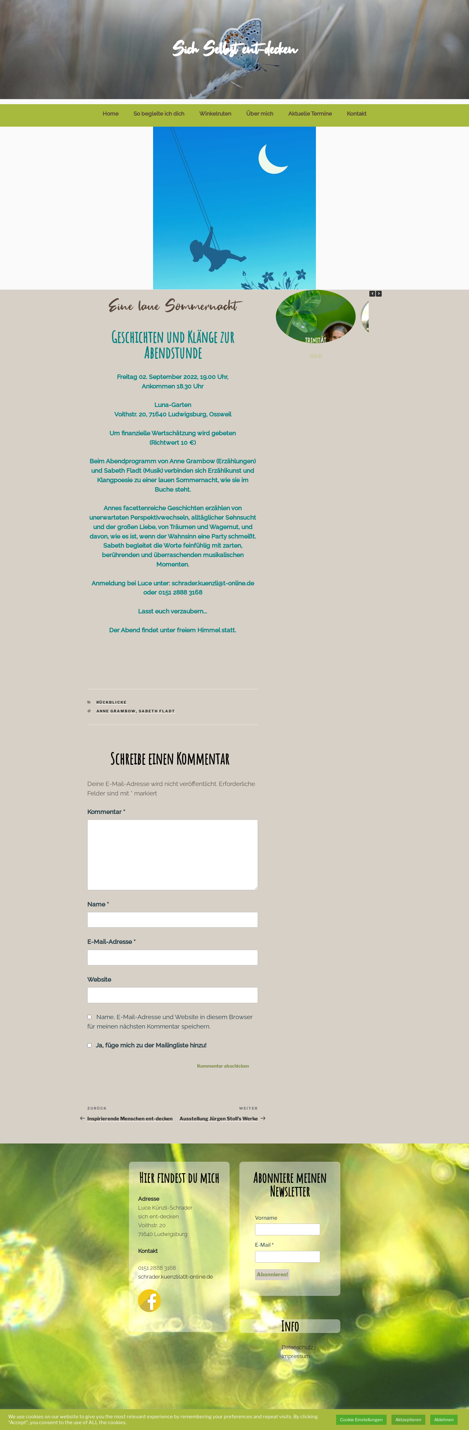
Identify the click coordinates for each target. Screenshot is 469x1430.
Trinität (315, 351)
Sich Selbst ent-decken (234, 49)
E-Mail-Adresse (111, 936)
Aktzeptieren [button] (408, 1419)
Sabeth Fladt (157, 706)
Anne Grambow (116, 706)
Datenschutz (297, 1342)
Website (99, 974)
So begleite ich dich (159, 108)
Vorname (266, 1213)
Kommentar (106, 806)
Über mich (259, 108)
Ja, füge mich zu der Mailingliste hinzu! (146, 1040)
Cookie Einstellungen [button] (361, 1419)
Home (111, 108)
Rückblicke (111, 697)
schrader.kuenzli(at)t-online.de (175, 1272)
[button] (379, 289)
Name (98, 899)
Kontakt (356, 108)
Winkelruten (215, 108)
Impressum (296, 1351)
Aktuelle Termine (310, 108)
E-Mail (264, 1240)
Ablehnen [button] (444, 1419)
